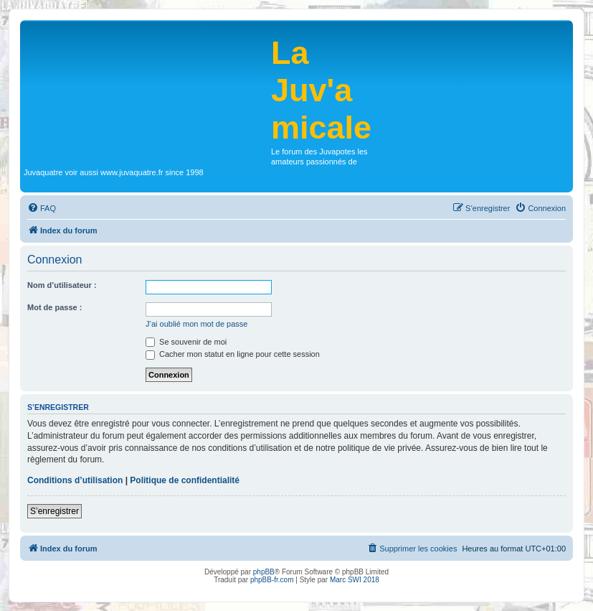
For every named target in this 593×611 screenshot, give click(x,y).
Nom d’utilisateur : (62, 285)
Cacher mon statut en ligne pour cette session (233, 354)
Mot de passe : (54, 307)
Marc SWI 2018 (354, 580)
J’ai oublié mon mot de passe (196, 324)
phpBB (264, 572)
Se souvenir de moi (186, 341)
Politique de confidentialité (184, 480)
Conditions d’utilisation (75, 480)
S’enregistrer (54, 511)
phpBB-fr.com (272, 580)
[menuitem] (41, 208)
